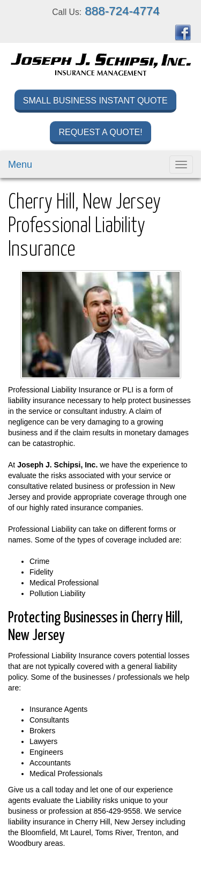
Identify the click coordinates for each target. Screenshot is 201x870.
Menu (20, 164)
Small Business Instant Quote (95, 100)
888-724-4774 (122, 11)
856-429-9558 (117, 811)
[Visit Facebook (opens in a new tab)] (182, 32)
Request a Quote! (100, 132)
